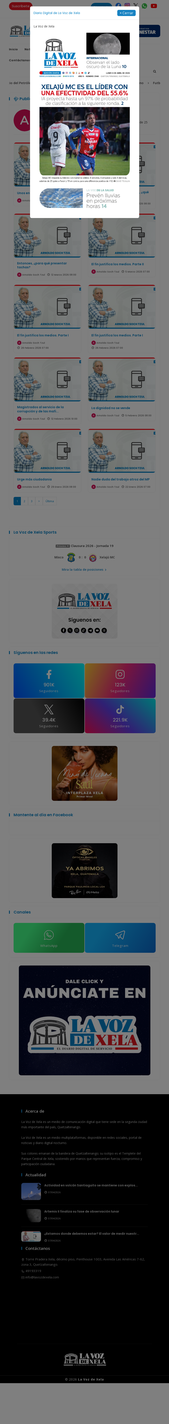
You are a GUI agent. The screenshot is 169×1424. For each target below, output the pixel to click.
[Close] (126, 13)
